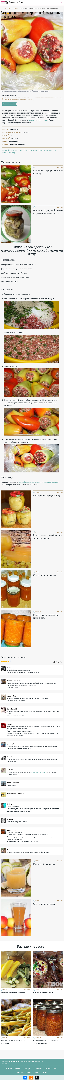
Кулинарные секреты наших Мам (13, 3)
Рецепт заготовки (9, 104)
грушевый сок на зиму (37, 772)
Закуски (48, 1069)
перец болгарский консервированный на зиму (38, 482)
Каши (56, 1069)
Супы (45, 1072)
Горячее (18, 1069)
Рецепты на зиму (8, 152)
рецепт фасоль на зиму (38, 120)
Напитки (20, 1072)
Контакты (5, 1063)
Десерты (28, 1069)
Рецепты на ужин (30, 150)
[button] (61, 2)
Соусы (37, 1072)
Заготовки (38, 1069)
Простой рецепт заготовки (12, 150)
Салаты (29, 1072)
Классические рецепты (47, 150)
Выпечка (9, 1069)
